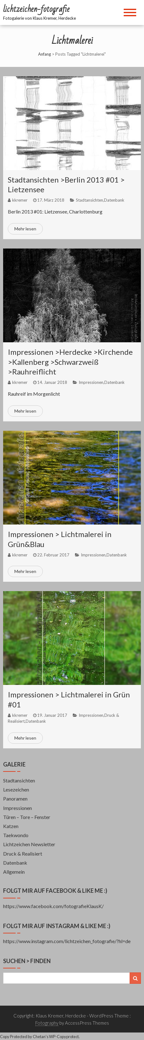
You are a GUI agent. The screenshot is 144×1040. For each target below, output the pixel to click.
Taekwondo (15, 835)
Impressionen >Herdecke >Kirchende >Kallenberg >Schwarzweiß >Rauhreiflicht (70, 361)
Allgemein (14, 872)
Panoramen (15, 798)
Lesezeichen (16, 789)
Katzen (10, 826)
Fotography (46, 1023)
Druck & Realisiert (22, 854)
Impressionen (91, 382)
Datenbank (114, 200)
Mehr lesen (25, 228)
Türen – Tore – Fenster (26, 817)
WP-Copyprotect (64, 1036)
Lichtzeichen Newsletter (29, 844)
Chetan (39, 1036)
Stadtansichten (89, 200)
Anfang (44, 54)
